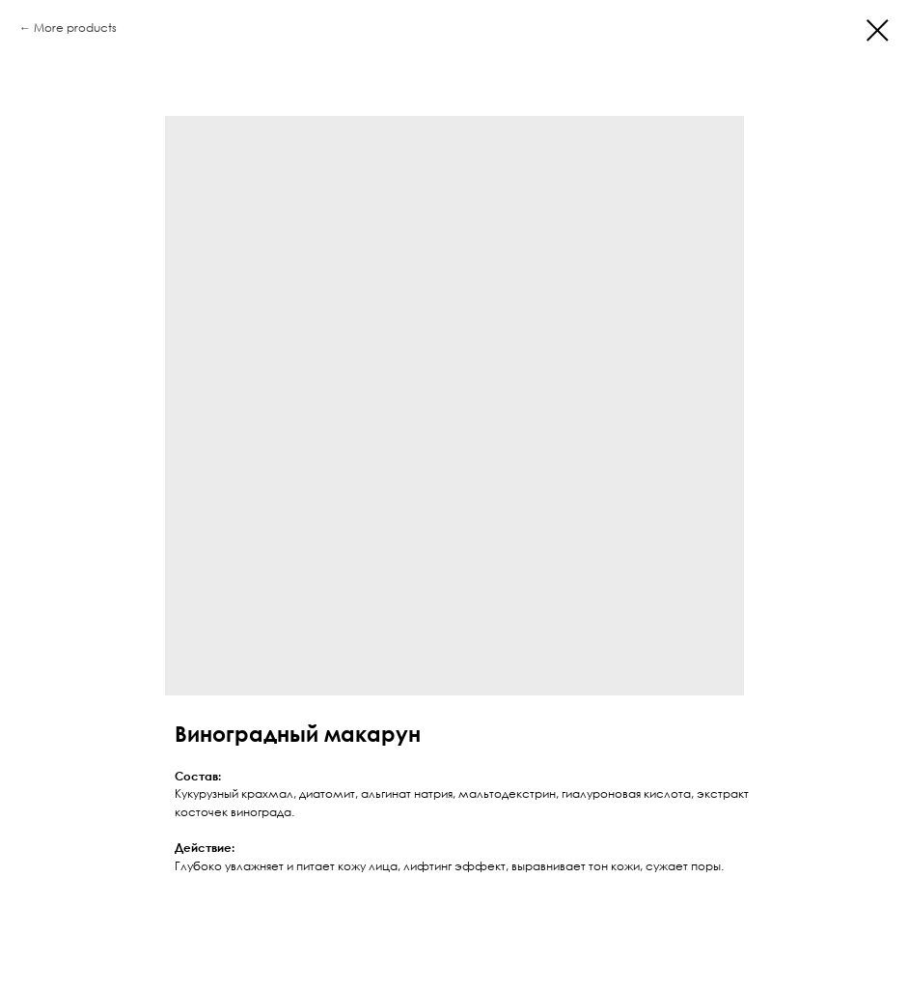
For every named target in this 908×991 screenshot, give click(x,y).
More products (75, 27)
